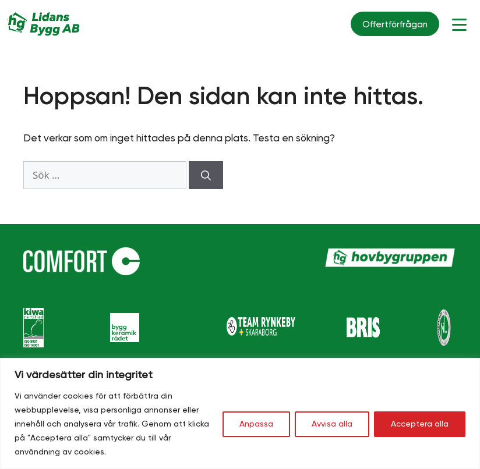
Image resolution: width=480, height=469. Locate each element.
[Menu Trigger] (459, 24)
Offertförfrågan (395, 24)
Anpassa (256, 424)
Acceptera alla (420, 424)
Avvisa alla (332, 424)
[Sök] (206, 175)
